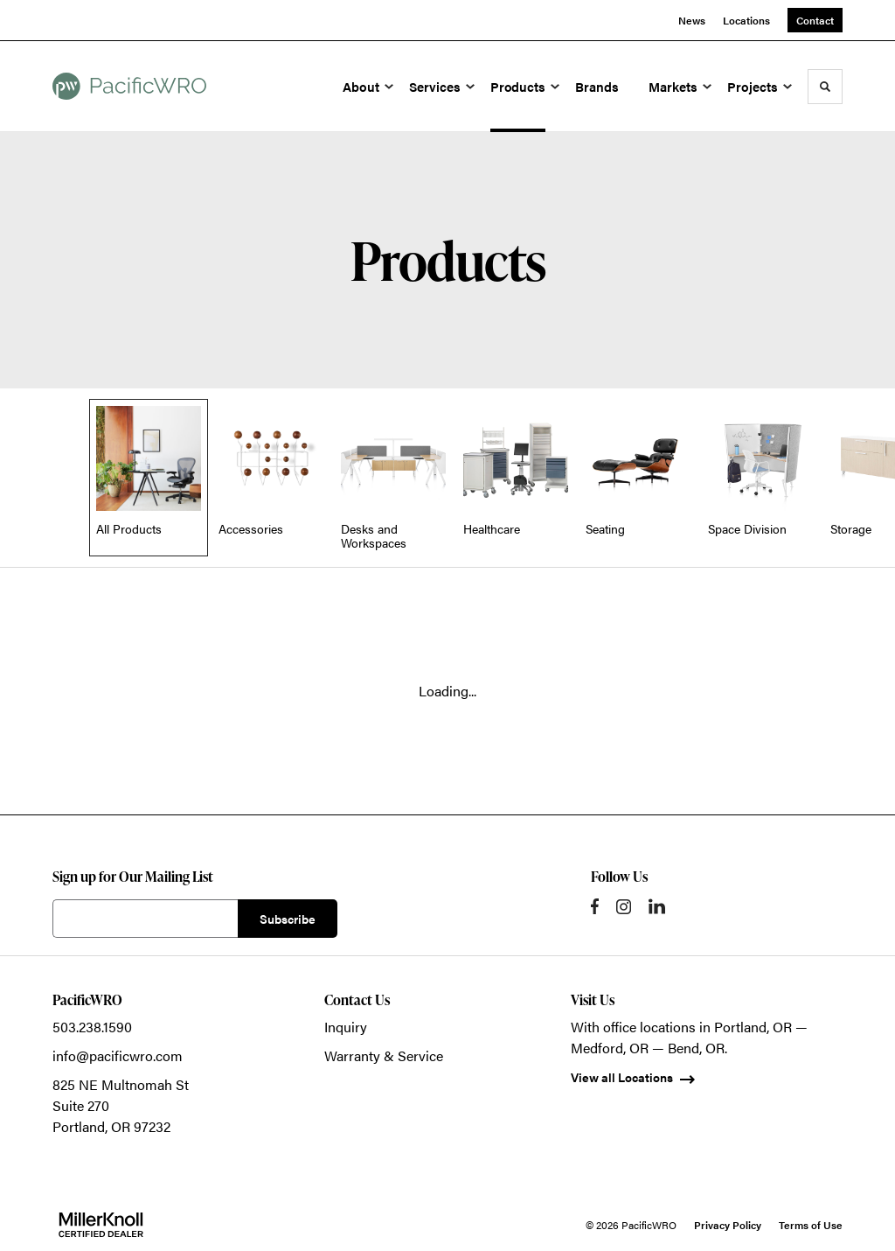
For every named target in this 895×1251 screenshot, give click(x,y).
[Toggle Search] (825, 86)
